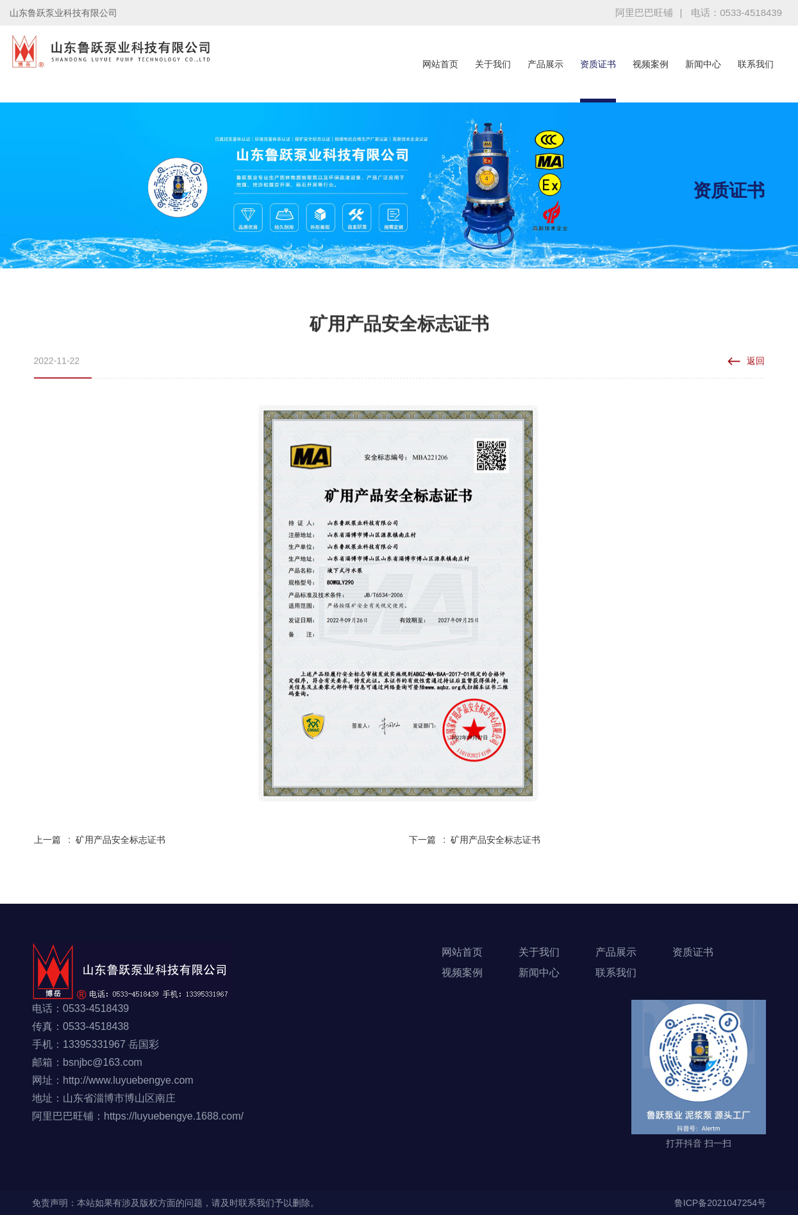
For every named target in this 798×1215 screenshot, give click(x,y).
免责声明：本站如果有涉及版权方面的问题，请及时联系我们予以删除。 (175, 1203)
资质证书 (598, 64)
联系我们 (756, 64)
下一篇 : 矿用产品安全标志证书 (474, 840)
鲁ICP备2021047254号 (720, 1203)
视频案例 (651, 64)
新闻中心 (703, 64)
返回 (756, 362)
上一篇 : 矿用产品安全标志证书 (99, 840)
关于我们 (493, 64)
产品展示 (545, 64)
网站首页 (440, 64)
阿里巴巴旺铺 (644, 12)
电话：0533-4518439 (736, 12)
